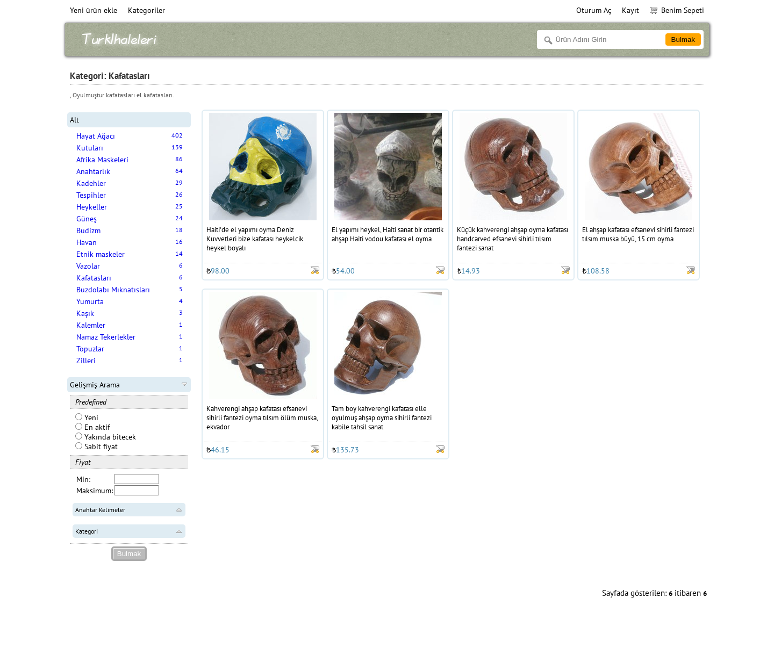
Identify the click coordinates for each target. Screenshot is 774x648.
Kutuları (89, 148)
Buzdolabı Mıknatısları (113, 289)
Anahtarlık (93, 171)
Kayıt (630, 10)
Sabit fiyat (96, 446)
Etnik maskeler (100, 254)
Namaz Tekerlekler (105, 337)
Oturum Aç (593, 10)
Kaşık (85, 313)
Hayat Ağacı (95, 136)
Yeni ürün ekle (93, 10)
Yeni (86, 417)
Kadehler (91, 183)
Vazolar (88, 266)
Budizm (88, 230)
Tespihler (91, 195)
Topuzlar (90, 349)
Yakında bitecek (105, 437)
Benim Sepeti (677, 10)
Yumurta (90, 301)
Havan (86, 242)
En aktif (92, 427)
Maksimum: (94, 490)
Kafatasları (93, 278)
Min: (83, 479)
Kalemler (90, 325)
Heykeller (91, 207)
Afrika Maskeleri (102, 159)
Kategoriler (146, 10)
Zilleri (86, 360)
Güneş (86, 219)
